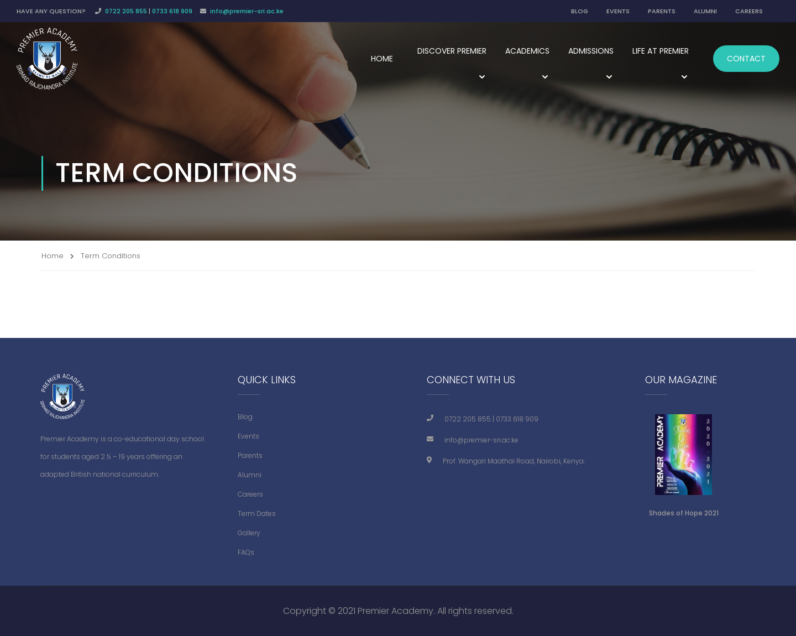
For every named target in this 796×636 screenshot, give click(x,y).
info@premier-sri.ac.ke (247, 11)
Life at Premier (660, 50)
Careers (250, 494)
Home (382, 58)
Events (248, 436)
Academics (527, 50)
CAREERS (749, 11)
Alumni (249, 474)
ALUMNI (705, 11)
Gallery (249, 533)
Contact (746, 58)
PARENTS (661, 11)
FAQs (246, 552)
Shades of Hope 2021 (684, 513)
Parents (250, 455)
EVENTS (618, 11)
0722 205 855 (126, 11)
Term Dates (257, 513)
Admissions (591, 50)
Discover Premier (451, 50)
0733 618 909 (172, 11)
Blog (245, 416)
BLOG (579, 11)
